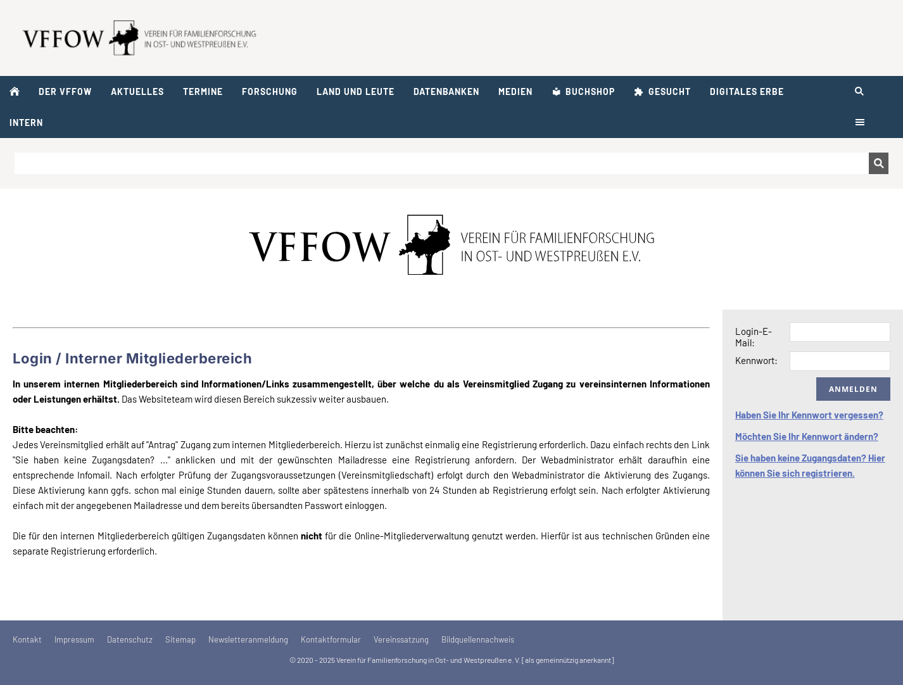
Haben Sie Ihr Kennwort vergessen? (809, 414)
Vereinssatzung (401, 639)
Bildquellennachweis (477, 639)
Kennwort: (756, 360)
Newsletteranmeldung (248, 639)
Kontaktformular (331, 639)
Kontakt (27, 639)
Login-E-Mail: (753, 336)
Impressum (74, 639)
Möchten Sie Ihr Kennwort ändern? (806, 436)
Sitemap (180, 639)
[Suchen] (442, 163)
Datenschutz (130, 639)
